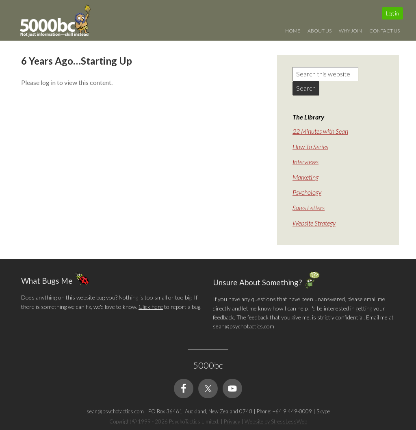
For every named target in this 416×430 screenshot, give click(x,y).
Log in (392, 13)
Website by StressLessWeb (276, 421)
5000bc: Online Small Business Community (59, 22)
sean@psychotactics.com (243, 326)
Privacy (232, 421)
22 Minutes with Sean (320, 131)
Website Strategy (314, 223)
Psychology (306, 192)
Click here (151, 306)
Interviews (305, 161)
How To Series (310, 146)
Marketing (305, 177)
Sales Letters (308, 207)
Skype (323, 411)
